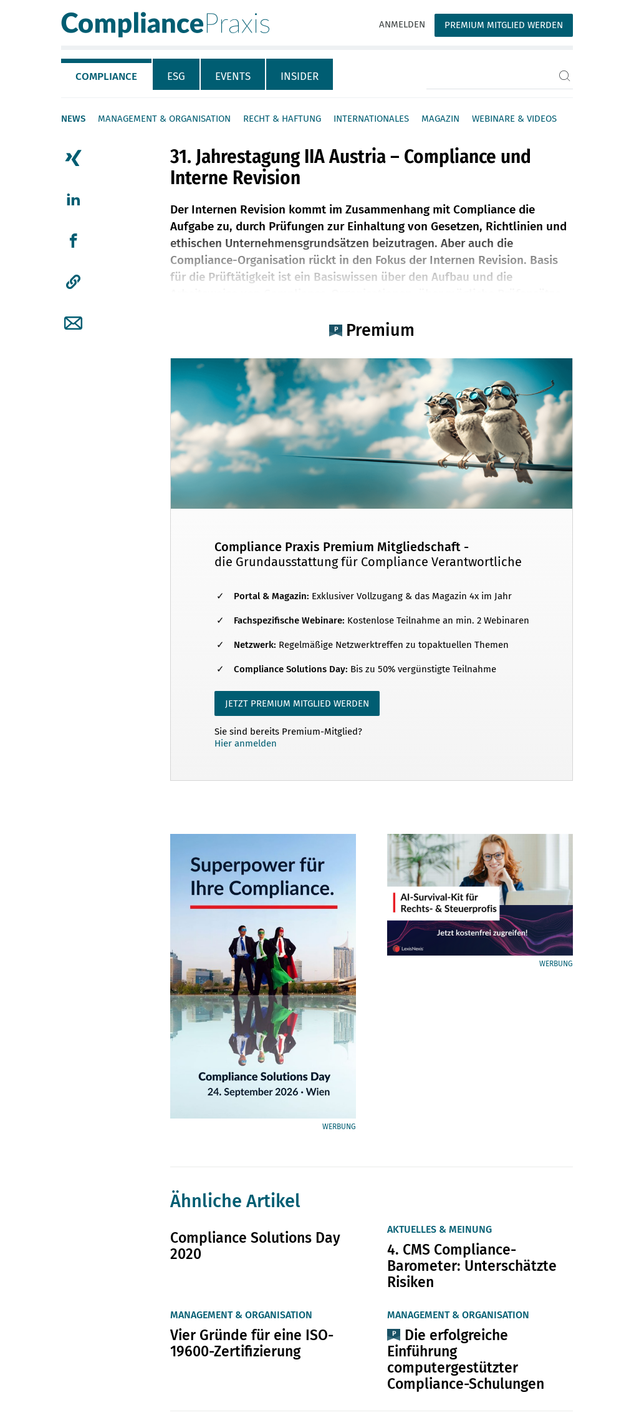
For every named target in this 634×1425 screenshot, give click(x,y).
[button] (73, 282)
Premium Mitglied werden (503, 25)
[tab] (107, 74)
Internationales (371, 118)
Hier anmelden (245, 743)
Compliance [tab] (106, 76)
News (73, 118)
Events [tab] (233, 76)
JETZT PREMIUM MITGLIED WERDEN (297, 703)
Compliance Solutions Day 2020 (255, 1246)
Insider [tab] (300, 76)
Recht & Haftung (282, 118)
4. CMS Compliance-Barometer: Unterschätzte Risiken (472, 1266)
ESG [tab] (176, 76)
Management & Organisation (164, 118)
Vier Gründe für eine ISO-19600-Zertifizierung (252, 1343)
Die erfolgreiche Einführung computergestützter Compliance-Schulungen (465, 1359)
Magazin (440, 118)
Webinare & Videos (514, 118)
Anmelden (402, 24)
